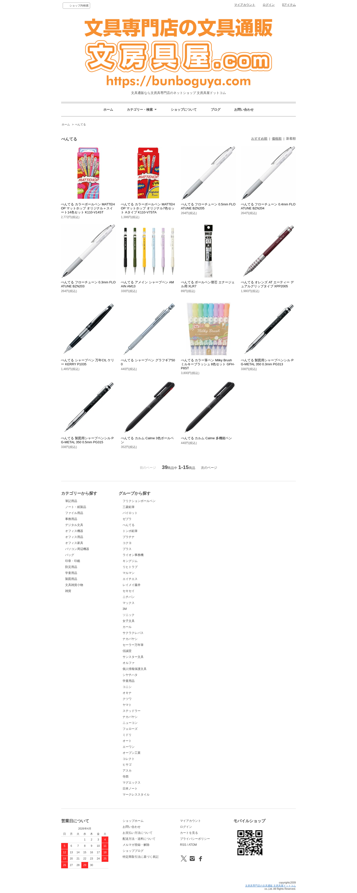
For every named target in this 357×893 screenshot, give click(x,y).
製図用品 (71, 579)
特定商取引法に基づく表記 (141, 857)
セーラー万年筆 (133, 645)
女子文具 (129, 621)
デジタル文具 (74, 525)
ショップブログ (133, 851)
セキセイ (129, 591)
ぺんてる (80, 124)
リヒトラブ (130, 567)
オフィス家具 (74, 543)
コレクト (129, 759)
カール (127, 627)
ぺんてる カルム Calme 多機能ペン (206, 438)
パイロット (130, 513)
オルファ (129, 663)
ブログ (215, 109)
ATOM (192, 845)
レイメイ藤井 (132, 585)
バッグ (69, 555)
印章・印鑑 (72, 561)
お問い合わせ (244, 109)
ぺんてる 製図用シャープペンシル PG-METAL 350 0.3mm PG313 (267, 362)
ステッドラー (132, 711)
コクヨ (127, 543)
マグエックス (132, 782)
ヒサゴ (127, 764)
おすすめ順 (259, 138)
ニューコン (130, 723)
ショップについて (184, 109)
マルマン (129, 573)
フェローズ (130, 729)
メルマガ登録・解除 (136, 845)
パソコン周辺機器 (77, 549)
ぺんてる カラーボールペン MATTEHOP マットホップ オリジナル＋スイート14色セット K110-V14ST (88, 208)
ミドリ (127, 735)
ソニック (129, 615)
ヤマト (127, 705)
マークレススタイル (136, 794)
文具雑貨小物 (74, 585)
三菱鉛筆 (129, 507)
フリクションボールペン (139, 501)
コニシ (127, 687)
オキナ (127, 693)
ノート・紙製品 (75, 507)
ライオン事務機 (133, 555)
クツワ (127, 699)
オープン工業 (132, 753)
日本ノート (130, 788)
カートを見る (189, 833)
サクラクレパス (133, 633)
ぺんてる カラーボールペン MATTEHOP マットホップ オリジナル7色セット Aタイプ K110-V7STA (148, 208)
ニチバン (129, 597)
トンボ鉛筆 (130, 531)
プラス (127, 549)
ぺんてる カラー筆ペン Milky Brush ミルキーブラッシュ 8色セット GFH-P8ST (208, 364)
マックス (129, 603)
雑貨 (68, 591)
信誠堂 (127, 651)
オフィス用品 (74, 537)
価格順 (277, 138)
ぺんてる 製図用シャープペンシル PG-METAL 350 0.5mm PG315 (87, 440)
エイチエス (130, 579)
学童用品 (71, 573)
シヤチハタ (130, 675)
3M (125, 609)
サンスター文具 (133, 657)
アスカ (127, 770)
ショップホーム (133, 821)
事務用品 (71, 519)
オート (127, 741)
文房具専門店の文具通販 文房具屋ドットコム (270, 885)
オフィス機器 (74, 531)
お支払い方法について (138, 833)
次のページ (209, 467)
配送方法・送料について (139, 839)
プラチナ (129, 537)
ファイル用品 (74, 513)
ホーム (108, 109)
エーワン (129, 747)
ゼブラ (127, 519)
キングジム (130, 561)
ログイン (269, 4)
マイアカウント (244, 4)
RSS (183, 845)
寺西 (126, 776)
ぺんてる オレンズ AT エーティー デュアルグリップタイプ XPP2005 (267, 284)
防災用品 (71, 567)
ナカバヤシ (130, 639)
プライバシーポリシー (195, 839)
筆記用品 (71, 501)
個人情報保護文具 (135, 669)
